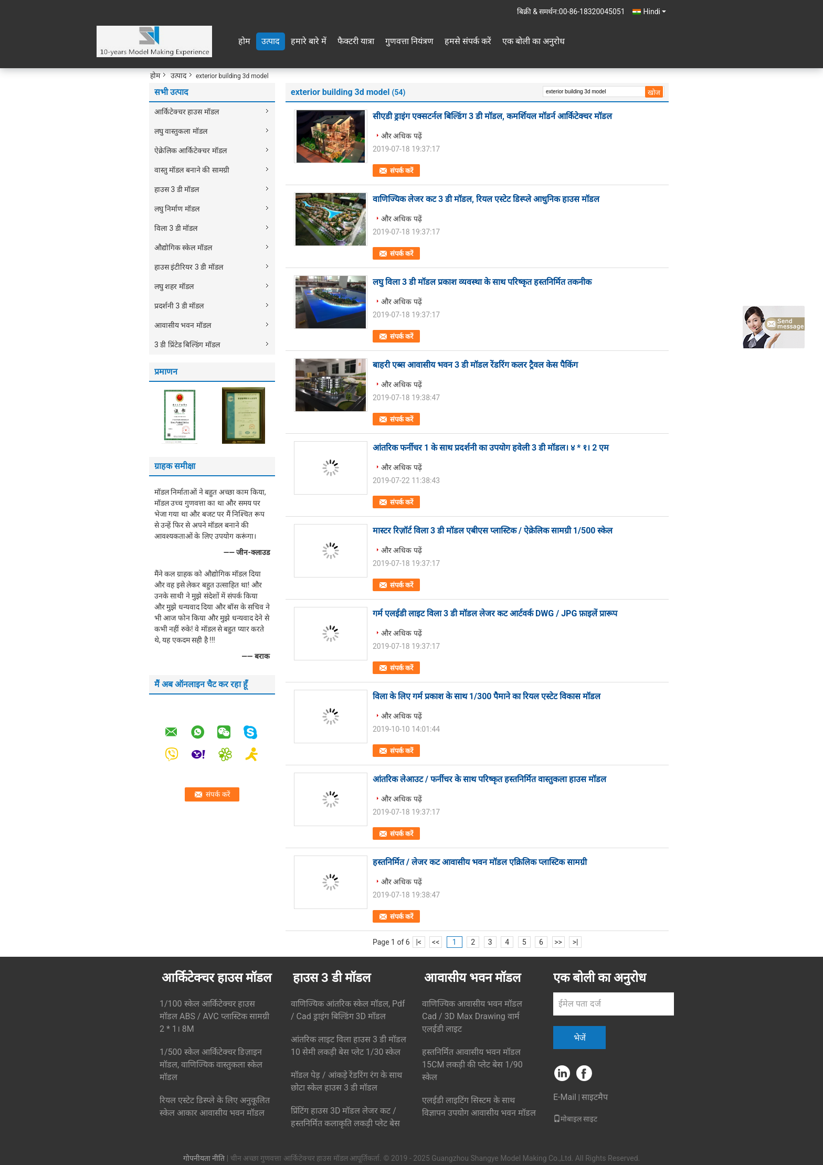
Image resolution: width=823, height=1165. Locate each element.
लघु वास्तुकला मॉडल (180, 131)
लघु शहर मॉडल (174, 286)
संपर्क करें (401, 171)
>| (575, 942)
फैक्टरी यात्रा (355, 41)
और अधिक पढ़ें (401, 136)
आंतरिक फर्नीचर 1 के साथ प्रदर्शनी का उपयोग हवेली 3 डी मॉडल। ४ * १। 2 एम (491, 448)
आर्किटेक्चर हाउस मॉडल (186, 112)
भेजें (580, 1037)
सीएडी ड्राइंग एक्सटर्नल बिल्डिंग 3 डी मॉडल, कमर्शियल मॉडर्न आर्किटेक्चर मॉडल (492, 116)
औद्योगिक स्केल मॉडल (183, 247)
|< (418, 942)
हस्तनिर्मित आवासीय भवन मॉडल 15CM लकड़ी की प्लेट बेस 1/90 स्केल (472, 1064)
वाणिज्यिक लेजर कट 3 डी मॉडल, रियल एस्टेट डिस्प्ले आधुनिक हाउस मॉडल (486, 199)
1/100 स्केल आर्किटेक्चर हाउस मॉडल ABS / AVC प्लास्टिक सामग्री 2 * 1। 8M (214, 1016)
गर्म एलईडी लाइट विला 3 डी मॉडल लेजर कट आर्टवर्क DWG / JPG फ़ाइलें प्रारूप (495, 613)
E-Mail (564, 1097)
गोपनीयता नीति (204, 1158)
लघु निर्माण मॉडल (176, 209)
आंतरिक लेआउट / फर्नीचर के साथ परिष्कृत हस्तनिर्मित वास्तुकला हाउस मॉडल (489, 779)
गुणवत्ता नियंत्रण (409, 41)
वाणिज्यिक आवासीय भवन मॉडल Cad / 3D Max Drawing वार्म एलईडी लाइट (472, 1016)
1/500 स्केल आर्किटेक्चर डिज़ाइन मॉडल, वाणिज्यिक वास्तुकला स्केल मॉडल (211, 1064)
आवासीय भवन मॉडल (182, 325)
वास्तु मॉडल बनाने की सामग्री (191, 170)
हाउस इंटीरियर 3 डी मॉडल (188, 267)
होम (244, 41)
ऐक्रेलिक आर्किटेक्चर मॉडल (190, 150)
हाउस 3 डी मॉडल (176, 189)
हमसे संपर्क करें (468, 41)
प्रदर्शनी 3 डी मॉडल (179, 306)
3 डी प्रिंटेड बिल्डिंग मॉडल (187, 344)
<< (435, 942)
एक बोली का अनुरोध (533, 41)
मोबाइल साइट (575, 1119)
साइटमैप (595, 1097)
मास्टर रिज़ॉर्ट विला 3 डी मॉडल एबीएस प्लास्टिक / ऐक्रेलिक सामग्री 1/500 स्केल (493, 531)
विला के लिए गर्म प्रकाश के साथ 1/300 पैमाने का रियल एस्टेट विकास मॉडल (486, 696)
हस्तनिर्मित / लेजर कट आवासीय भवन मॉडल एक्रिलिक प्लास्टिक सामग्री (480, 862)
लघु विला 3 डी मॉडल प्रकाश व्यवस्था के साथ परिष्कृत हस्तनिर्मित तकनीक (482, 282)
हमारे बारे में (308, 41)
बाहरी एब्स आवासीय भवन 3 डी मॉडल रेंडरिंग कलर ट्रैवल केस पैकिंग (475, 365)
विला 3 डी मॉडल (175, 228)
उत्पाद (270, 41)
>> (558, 942)
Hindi (654, 11)
